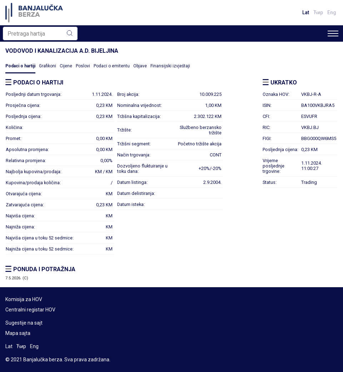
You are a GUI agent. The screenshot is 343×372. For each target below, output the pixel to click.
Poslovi (83, 65)
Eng (331, 12)
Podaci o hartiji (20, 65)
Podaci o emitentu (112, 65)
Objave (140, 65)
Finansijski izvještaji (170, 65)
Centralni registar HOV (30, 309)
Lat (305, 12)
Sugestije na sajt (24, 323)
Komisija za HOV (23, 299)
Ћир (318, 12)
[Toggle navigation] (333, 33)
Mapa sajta (17, 333)
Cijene (66, 65)
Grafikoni (47, 65)
